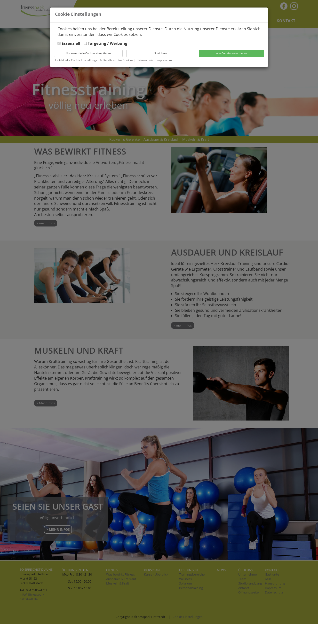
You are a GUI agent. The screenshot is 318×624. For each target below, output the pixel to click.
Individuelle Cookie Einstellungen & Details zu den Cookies (94, 60)
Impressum (164, 60)
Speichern (160, 53)
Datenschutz (145, 60)
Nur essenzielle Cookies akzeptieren (88, 53)
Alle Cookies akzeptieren (231, 53)
